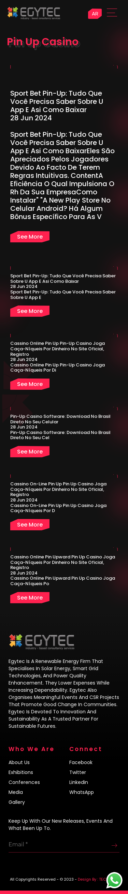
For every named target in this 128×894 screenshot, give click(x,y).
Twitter (77, 772)
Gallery (17, 802)
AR (95, 13)
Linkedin (78, 782)
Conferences (24, 782)
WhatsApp (81, 792)
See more (30, 237)
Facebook (81, 762)
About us (19, 762)
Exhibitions (21, 772)
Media (16, 792)
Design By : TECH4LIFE (98, 879)
